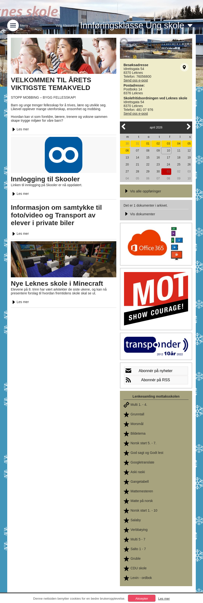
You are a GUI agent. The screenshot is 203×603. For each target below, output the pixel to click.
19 (189, 157)
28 (137, 171)
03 (168, 143)
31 (137, 143)
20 (127, 164)
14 (137, 157)
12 (189, 150)
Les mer (20, 129)
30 (127, 143)
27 (127, 171)
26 (189, 164)
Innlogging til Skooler (45, 179)
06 (127, 150)
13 (127, 157)
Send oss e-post (136, 80)
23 (158, 164)
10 (168, 150)
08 (147, 150)
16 (158, 157)
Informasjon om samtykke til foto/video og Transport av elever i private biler (56, 215)
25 (178, 164)
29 (147, 171)
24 (168, 164)
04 (178, 143)
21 (137, 164)
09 (158, 150)
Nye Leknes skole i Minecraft (57, 283)
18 (178, 157)
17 (168, 157)
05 (189, 143)
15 (147, 157)
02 (158, 143)
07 (137, 150)
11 (178, 150)
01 (147, 143)
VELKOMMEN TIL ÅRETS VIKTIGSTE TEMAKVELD (51, 83)
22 (147, 164)
